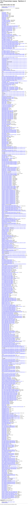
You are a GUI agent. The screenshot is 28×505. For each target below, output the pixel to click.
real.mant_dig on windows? (5, 369)
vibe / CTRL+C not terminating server (7, 235)
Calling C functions (4, 407)
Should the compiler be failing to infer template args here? (9, 298)
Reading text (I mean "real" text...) (6, 302)
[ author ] (14, 6)
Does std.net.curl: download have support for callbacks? (9, 187)
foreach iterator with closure (5, 443)
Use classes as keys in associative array (7, 105)
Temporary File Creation (5, 362)
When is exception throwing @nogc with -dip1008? (8, 335)
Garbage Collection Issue (5, 14)
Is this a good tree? (4, 32)
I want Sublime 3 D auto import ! (6, 20)
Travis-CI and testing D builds (6, 112)
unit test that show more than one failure (7, 259)
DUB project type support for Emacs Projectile (8, 236)
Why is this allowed (4, 484)
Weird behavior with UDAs (5, 230)
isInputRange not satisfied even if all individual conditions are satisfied (11, 416)
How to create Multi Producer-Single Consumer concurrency (9, 219)
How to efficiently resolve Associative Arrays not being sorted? (10, 25)
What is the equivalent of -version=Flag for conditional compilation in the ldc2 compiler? (13, 91)
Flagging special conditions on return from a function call (9, 373)
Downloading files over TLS (5, 408)
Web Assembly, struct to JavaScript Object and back (8, 383)
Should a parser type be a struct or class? (7, 267)
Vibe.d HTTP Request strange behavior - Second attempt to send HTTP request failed (12, 406)
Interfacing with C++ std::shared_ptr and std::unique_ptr (9, 168)
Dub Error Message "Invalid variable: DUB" (7, 110)
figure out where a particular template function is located (9, 395)
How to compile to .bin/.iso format (6, 268)
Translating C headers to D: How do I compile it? (8, 444)
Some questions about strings (5, 324)
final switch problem (4, 222)
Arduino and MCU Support (5, 293)
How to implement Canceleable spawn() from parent (8, 450)
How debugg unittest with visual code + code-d (8, 84)
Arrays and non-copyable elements (6, 122)
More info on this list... (5, 7)
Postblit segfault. (4, 12)
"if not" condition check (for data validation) (7, 276)
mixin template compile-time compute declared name (8, 441)
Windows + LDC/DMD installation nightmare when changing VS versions (11, 207)
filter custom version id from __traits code (7, 156)
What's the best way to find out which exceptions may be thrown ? (10, 35)
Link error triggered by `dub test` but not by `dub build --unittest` (10, 265)
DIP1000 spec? (4, 204)
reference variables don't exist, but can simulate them (8, 456)
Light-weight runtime (4, 447)
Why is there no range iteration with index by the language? (9, 161)
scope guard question (4, 472)
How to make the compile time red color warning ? (8, 51)
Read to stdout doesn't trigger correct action (7, 334)
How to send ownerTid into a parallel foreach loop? (8, 425)
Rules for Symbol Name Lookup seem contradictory (8, 320)
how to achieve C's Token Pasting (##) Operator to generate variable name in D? (12, 77)
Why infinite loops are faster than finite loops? (8, 312)
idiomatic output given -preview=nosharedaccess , (8, 493)
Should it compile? (4, 99)
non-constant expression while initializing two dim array (9, 127)
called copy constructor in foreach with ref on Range (8, 319)
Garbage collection (4, 428)
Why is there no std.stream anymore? (6, 284)
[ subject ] (11, 6)
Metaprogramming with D (5, 107)
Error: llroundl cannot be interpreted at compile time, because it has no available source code (13, 147)
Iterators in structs (4, 404)
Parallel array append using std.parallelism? (7, 283)
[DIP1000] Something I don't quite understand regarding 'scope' (10, 464)
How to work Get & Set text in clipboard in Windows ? (9, 305)
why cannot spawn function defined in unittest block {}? (9, 307)
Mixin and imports (4, 125)
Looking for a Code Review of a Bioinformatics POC (8, 190)
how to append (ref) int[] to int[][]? (6, 126)
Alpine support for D (4, 155)
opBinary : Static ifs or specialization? (7, 384)
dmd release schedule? (5, 448)
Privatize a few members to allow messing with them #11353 (9, 491)
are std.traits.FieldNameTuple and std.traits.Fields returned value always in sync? (12, 311)
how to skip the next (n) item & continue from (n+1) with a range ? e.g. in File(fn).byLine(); (13, 347)
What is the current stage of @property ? (7, 175)
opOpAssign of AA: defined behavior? (7, 377)
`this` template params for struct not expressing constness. (9, 130)
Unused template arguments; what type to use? (8, 414)
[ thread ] (8, 6)
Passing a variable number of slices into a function (8, 321)
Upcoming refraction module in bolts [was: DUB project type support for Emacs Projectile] (13, 255)
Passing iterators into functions (6, 401)
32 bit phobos (3, 157)
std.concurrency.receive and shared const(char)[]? (8, 453)
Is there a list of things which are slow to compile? (8, 45)
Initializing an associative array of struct (7, 238)
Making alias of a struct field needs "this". (7, 28)
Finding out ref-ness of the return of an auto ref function (9, 205)
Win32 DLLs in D (4, 85)
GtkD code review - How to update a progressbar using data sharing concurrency (12, 306)
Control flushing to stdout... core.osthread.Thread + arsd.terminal (10, 82)
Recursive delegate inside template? (6, 423)
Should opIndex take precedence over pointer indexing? (9, 220)
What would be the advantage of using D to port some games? (10, 392)
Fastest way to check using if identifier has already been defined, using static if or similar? (13, 43)
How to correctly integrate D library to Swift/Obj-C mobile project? (10, 337)
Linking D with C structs (5, 465)
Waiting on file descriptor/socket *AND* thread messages (9, 468)
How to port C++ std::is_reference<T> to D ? (7, 104)
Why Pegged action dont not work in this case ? (8, 189)
